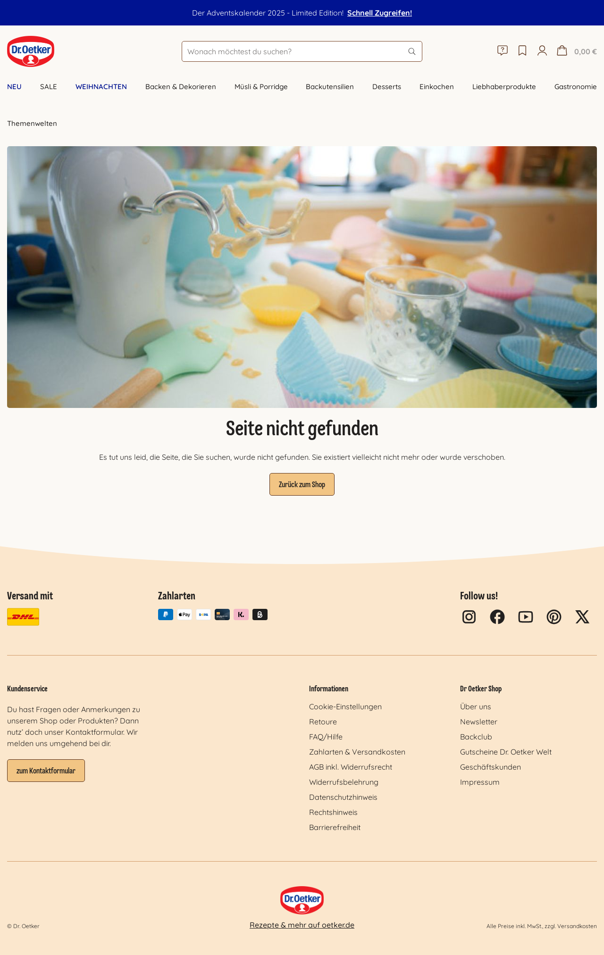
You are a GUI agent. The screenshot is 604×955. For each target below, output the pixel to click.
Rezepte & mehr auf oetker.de (302, 925)
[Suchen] (412, 51)
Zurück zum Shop (302, 485)
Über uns (475, 706)
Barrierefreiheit (335, 827)
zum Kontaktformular (46, 771)
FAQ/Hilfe (326, 736)
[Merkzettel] (522, 51)
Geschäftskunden (490, 767)
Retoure (323, 721)
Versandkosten (577, 926)
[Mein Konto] (542, 51)
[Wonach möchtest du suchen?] (302, 51)
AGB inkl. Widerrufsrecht (350, 767)
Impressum (480, 782)
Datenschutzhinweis (343, 797)
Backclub (476, 736)
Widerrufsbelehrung (343, 782)
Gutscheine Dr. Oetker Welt (506, 751)
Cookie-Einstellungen (345, 706)
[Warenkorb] (575, 51)
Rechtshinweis (333, 812)
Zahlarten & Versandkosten (357, 751)
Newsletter (478, 721)
